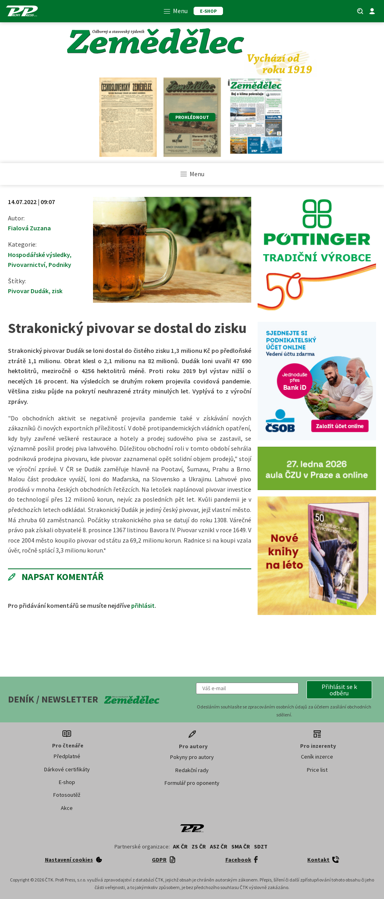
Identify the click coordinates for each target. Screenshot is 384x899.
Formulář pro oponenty (192, 782)
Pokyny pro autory (192, 757)
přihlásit (143, 605)
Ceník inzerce (317, 756)
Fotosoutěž (66, 794)
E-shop (67, 782)
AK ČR (180, 846)
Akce (67, 807)
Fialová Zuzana (29, 228)
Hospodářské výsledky (39, 255)
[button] (339, 690)
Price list (317, 769)
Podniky (59, 265)
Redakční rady (192, 770)
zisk (57, 291)
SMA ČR (240, 846)
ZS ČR (199, 846)
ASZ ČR (218, 846)
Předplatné (67, 756)
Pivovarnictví (26, 265)
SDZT (261, 846)
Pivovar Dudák (28, 291)
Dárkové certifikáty (67, 769)
